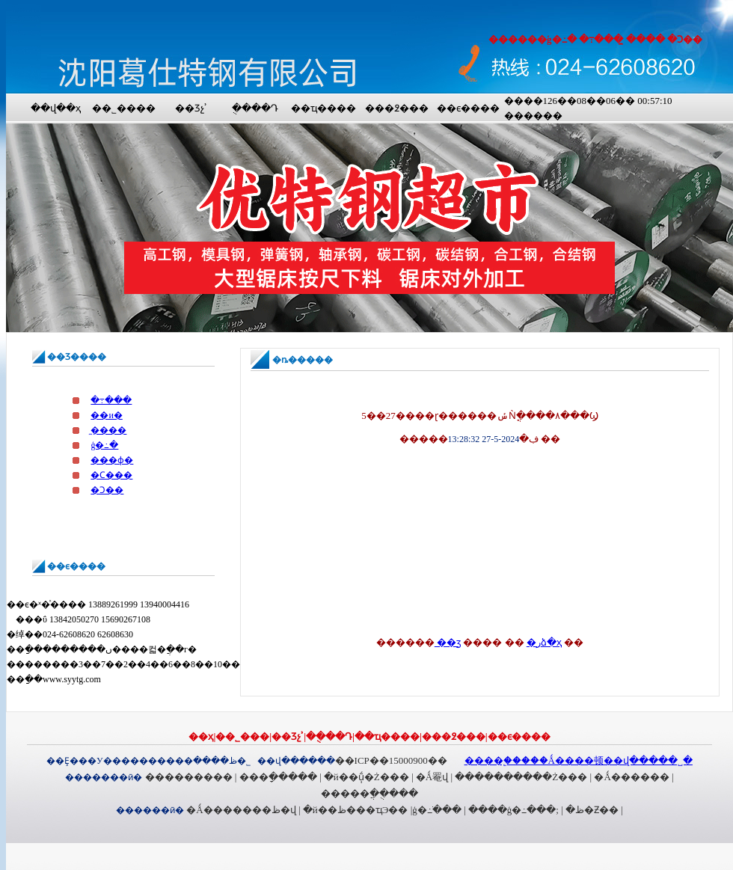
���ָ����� (278, 776)
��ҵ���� (323, 108)
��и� (106, 415)
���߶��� (397, 108)
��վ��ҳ (56, 108)
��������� (189, 776)
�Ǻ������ (631, 776)
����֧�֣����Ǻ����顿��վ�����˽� (578, 760)
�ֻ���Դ (255, 108)
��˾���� (124, 108)
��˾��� (242, 736)
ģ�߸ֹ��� (436, 809)
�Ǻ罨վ (432, 776)
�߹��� (111, 400)
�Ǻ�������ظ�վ (240, 809)
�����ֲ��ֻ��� (369, 793)
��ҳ (200, 736)
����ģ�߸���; (513, 809)
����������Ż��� (521, 776)
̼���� (108, 430)
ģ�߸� (104, 445)
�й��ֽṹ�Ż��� (366, 776)
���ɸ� (112, 460)
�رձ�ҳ (544, 642)
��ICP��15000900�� (391, 760)
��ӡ (448, 642)
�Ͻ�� (107, 490)
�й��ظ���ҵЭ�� (355, 809)
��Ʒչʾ (191, 108)
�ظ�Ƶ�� (592, 809)
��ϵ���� (468, 108)
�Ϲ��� (111, 475)
